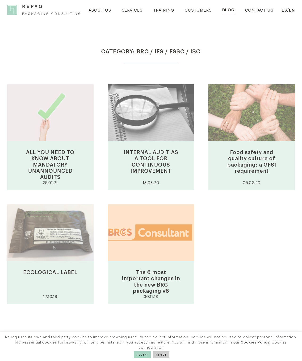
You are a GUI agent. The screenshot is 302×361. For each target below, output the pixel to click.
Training (163, 10)
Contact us (259, 10)
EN (292, 10)
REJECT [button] (161, 354)
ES (284, 10)
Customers (198, 10)
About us (99, 10)
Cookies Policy (255, 342)
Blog (228, 10)
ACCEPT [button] (142, 354)
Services (132, 10)
